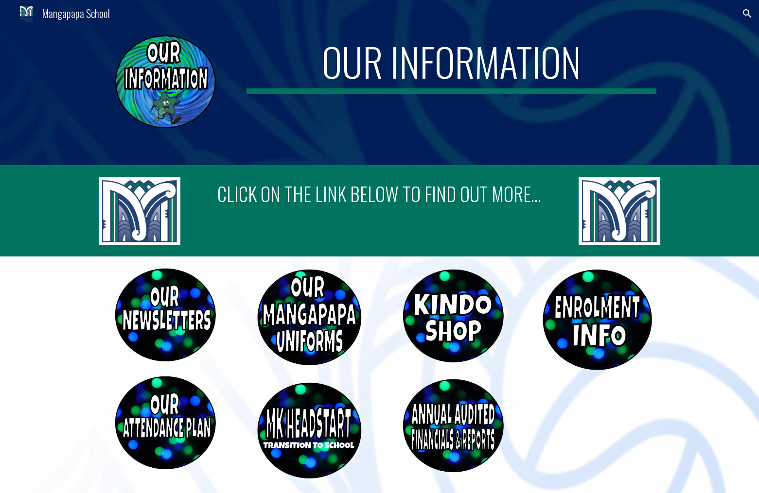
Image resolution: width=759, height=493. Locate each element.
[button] (747, 13)
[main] (451, 66)
